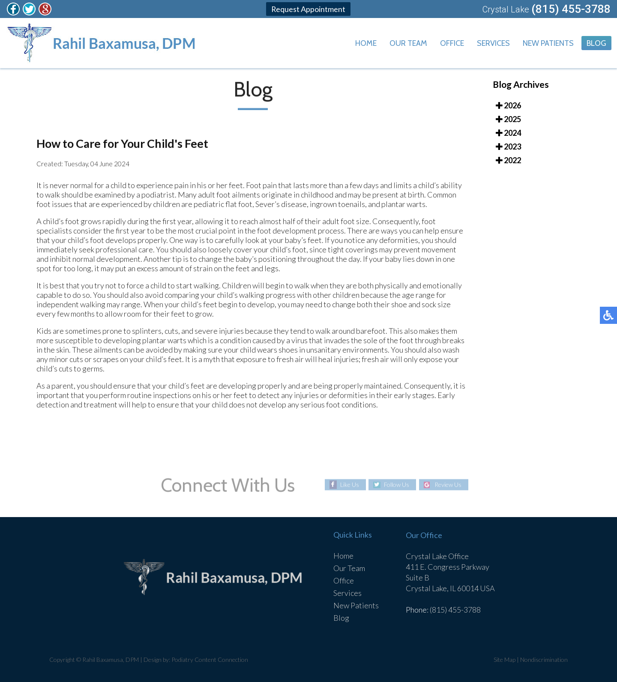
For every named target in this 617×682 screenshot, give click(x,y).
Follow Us (396, 484)
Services (493, 43)
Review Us (447, 484)
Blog (596, 43)
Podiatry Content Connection (209, 659)
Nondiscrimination (544, 659)
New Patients (548, 43)
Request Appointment (308, 9)
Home (366, 43)
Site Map (504, 659)
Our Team (408, 43)
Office (452, 43)
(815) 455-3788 (571, 9)
